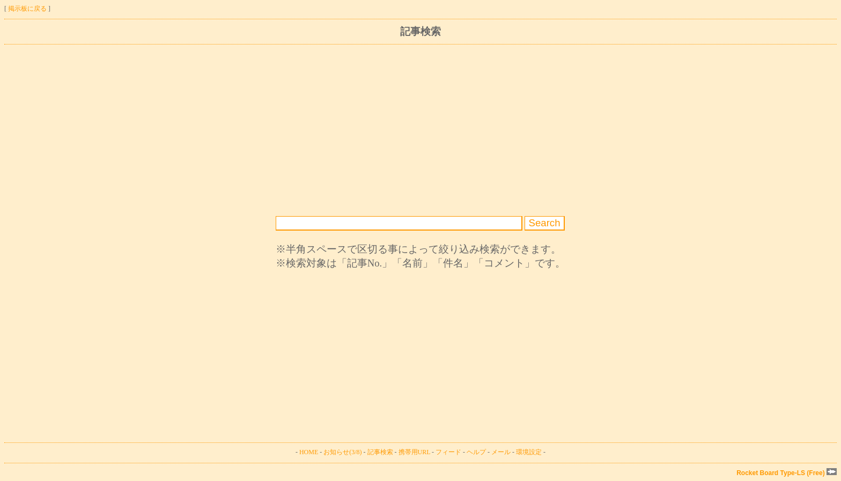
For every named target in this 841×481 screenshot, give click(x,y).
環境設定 (529, 452)
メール (501, 452)
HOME (308, 452)
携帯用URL (415, 452)
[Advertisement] (326, 130)
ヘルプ (476, 452)
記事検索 (380, 452)
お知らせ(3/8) (342, 452)
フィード (448, 452)
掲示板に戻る (27, 8)
